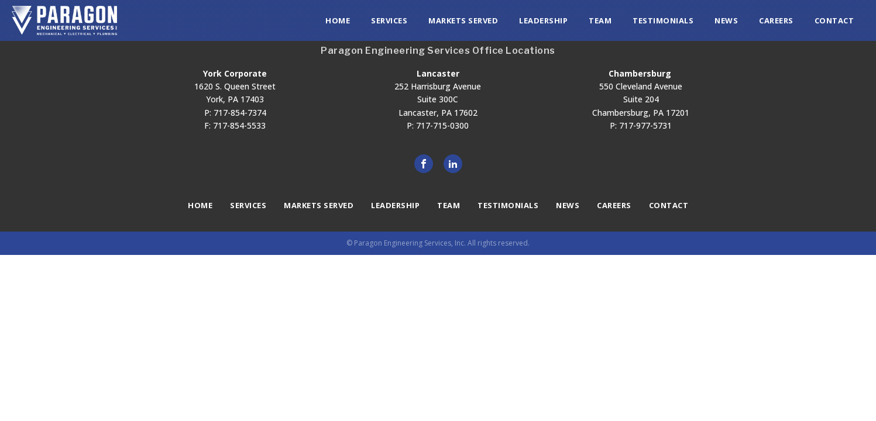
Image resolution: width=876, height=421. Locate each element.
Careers (776, 20)
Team (600, 20)
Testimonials (663, 20)
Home (337, 20)
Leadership (543, 20)
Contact (834, 20)
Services (389, 20)
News (726, 20)
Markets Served (463, 20)
